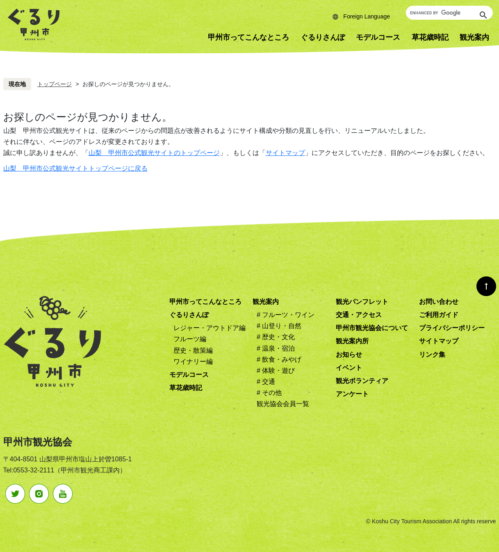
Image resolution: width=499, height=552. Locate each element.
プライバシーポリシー (452, 327)
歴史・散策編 (193, 350)
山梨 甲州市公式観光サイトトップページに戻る (75, 168)
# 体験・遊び (276, 370)
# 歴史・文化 (276, 336)
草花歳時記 (430, 37)
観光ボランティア (362, 380)
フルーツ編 (189, 338)
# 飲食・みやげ (279, 359)
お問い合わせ (438, 301)
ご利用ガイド (438, 314)
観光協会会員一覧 (283, 403)
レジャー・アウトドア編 (209, 327)
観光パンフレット (362, 301)
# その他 (269, 392)
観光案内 (266, 301)
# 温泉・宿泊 (276, 348)
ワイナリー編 (193, 361)
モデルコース (378, 37)
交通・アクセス (359, 314)
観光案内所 (352, 341)
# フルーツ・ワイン (285, 314)
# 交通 (266, 381)
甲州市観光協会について (372, 327)
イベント (349, 367)
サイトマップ (285, 152)
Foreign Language (366, 16)
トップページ (54, 84)
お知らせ (349, 354)
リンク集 (432, 354)
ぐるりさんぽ (323, 37)
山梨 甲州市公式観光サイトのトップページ (154, 152)
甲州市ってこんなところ (248, 37)
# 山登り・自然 (279, 325)
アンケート (352, 393)
